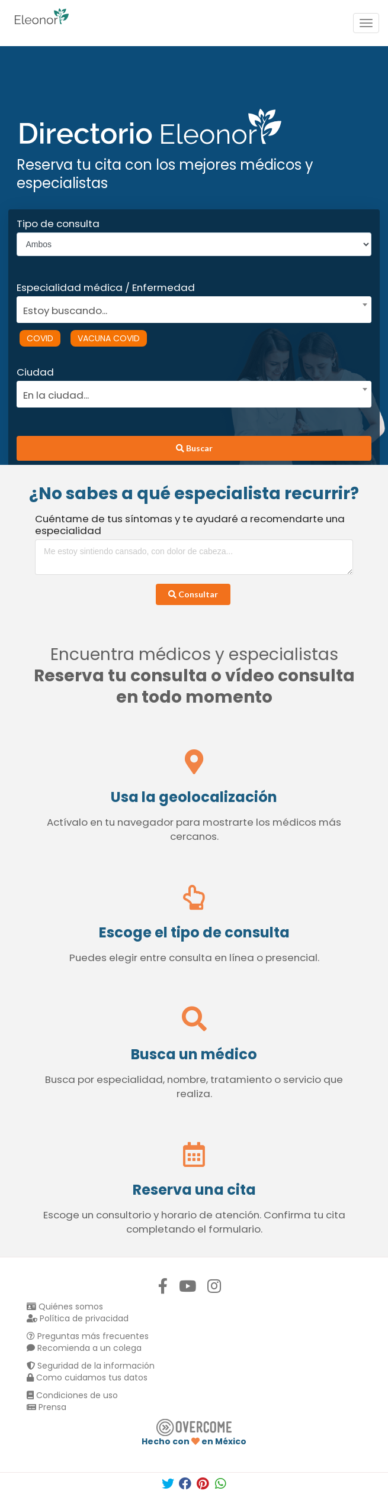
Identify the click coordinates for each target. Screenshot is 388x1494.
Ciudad (35, 372)
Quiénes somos (65, 1306)
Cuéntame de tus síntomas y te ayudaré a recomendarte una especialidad (190, 524)
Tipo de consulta (58, 223)
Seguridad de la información (91, 1366)
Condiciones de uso (72, 1395)
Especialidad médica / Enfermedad (106, 287)
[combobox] (190, 307)
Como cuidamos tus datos (87, 1377)
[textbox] (190, 309)
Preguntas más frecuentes (88, 1336)
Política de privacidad (78, 1318)
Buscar (194, 448)
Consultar (193, 594)
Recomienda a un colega (84, 1348)
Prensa (46, 1407)
